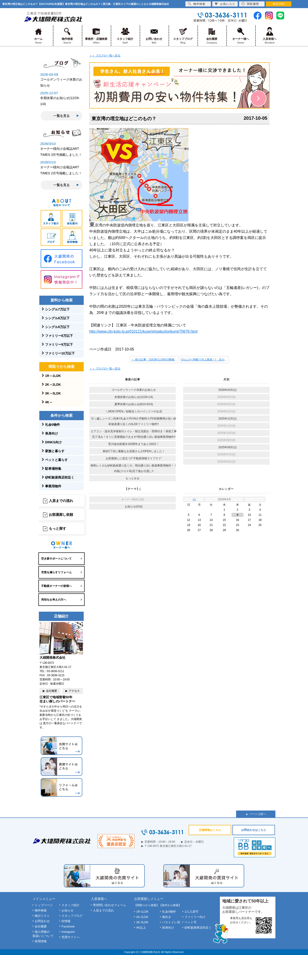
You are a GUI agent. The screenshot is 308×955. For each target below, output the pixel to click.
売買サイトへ (71, 937)
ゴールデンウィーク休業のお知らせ (133, 389)
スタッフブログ (183, 35)
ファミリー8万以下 (59, 336)
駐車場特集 (53, 468)
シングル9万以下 (57, 327)
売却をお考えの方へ (53, 599)
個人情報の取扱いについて (43, 934)
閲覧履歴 (250, 4)
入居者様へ (269, 35)
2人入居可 (191, 911)
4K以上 (141, 927)
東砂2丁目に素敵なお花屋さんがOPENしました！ (134, 451)
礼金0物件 (52, 424)
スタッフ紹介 (125, 35)
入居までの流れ (61, 501)
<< (194, 499)
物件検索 (67, 35)
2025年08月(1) (227, 447)
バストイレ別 (171, 922)
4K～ (48, 402)
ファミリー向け (195, 917)
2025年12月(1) (227, 418)
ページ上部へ (257, 814)
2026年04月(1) (227, 389)
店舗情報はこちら (210, 830)
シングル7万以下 (57, 309)
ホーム (38, 35)
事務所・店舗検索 (96, 35)
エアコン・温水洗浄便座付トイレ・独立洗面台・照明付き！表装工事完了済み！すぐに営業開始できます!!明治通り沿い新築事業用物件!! (134, 434)
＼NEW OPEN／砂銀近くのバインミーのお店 (133, 411)
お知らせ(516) (133, 506)
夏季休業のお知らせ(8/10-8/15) (133, 404)
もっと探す (57, 528)
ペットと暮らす (56, 460)
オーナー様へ (240, 35)
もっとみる (132, 478)
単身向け (51, 433)
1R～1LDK (53, 376)
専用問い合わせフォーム (109, 905)
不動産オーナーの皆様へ (56, 586)
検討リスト (42, 915)
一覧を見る (61, 116)
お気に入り (225, 4)
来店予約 (279, 4)
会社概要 (211, 35)
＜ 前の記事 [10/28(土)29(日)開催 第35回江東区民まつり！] (155, 359)
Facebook (68, 926)
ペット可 (191, 922)
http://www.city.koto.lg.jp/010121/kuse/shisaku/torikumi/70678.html (143, 331)
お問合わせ (42, 921)
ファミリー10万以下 (60, 353)
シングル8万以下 (57, 318)
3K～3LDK (53, 393)
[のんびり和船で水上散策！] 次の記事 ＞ (205, 359)
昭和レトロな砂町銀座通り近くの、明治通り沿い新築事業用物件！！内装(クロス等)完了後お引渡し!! (134, 468)
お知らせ (68, 910)
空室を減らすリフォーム (56, 572)
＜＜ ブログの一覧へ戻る (104, 55)
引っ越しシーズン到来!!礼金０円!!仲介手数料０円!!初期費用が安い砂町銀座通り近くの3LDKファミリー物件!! (133, 421)
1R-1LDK (142, 911)
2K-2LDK (142, 917)
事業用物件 (53, 486)
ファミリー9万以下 (59, 344)
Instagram (68, 931)
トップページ (44, 905)
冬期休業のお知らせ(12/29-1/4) (133, 397)
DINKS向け (53, 442)
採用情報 (41, 941)
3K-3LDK (142, 922)
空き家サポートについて (56, 558)
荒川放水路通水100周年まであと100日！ (133, 444)
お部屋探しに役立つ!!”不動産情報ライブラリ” (134, 458)
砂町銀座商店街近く (59, 477)
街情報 (66, 921)
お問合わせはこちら (253, 830)
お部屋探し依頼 (61, 515)
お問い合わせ (154, 35)
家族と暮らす (55, 451)
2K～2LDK (53, 384)
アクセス (74, 690)
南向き (166, 917)
